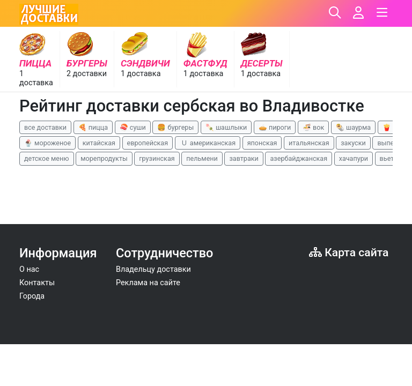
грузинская (156, 158)
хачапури (353, 158)
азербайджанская (298, 158)
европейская (147, 143)
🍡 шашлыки (226, 127)
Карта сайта (348, 252)
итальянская (309, 143)
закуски (353, 143)
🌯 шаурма (353, 127)
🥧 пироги (275, 127)
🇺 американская (208, 143)
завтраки (243, 158)
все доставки (45, 127)
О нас (29, 269)
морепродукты (104, 158)
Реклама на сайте (148, 282)
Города (32, 296)
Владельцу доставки (153, 269)
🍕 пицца (93, 127)
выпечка (390, 143)
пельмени (202, 158)
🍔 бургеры (175, 127)
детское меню (46, 158)
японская (262, 143)
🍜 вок (313, 127)
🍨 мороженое (47, 143)
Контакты (37, 282)
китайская (99, 143)
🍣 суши (133, 127)
